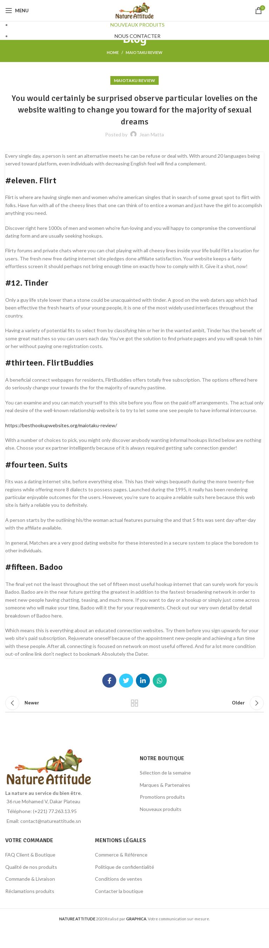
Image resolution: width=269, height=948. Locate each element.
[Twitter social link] (126, 681)
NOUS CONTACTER (137, 36)
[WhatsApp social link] (160, 681)
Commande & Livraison (30, 879)
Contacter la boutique (119, 891)
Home (113, 52)
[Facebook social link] (109, 681)
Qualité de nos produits (31, 867)
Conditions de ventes (118, 879)
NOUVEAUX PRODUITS (137, 25)
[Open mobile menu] (17, 11)
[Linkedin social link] (143, 681)
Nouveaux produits (160, 809)
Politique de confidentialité (124, 867)
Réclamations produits (29, 891)
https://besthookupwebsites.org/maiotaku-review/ (61, 425)
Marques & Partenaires (165, 785)
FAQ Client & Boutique (30, 855)
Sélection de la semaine (165, 773)
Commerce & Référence (121, 855)
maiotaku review (144, 52)
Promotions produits (162, 797)
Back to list (134, 703)
